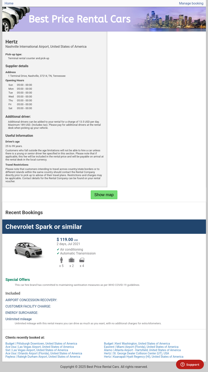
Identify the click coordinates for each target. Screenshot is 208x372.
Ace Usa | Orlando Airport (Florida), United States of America (44, 353)
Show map (104, 194)
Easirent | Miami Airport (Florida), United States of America (141, 346)
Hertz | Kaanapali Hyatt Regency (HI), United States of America (144, 356)
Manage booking (191, 3)
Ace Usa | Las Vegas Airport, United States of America (40, 346)
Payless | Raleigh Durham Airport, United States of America (43, 356)
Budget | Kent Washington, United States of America (137, 343)
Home (9, 3)
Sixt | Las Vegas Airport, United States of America (37, 350)
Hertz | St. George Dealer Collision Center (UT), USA (136, 353)
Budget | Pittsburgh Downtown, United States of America (41, 343)
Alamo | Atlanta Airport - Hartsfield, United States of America (142, 350)
